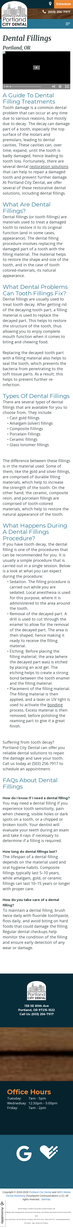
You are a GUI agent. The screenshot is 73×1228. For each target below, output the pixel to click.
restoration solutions (49, 166)
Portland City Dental (40, 1192)
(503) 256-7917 (55, 12)
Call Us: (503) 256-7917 (37, 1014)
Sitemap (45, 1199)
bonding (55, 704)
